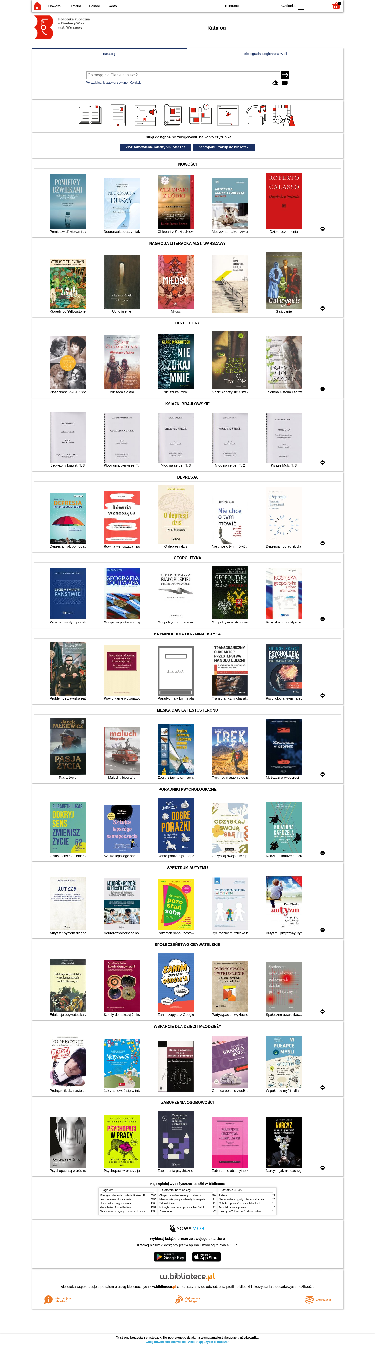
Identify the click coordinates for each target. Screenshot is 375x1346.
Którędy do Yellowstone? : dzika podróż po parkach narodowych (253, 1211)
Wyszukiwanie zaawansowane (107, 82)
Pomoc (94, 6)
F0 (300, 5)
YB (263, 5)
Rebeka (223, 1195)
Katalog (109, 54)
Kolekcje (135, 82)
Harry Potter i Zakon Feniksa (115, 1207)
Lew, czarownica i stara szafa (115, 1199)
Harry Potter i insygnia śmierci (116, 1203)
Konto (112, 6)
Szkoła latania (167, 1203)
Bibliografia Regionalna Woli (265, 54)
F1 (309, 5)
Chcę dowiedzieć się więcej (166, 1342)
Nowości (54, 6)
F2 (320, 5)
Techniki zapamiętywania (232, 1207)
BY (273, 5)
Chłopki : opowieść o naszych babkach (180, 1195)
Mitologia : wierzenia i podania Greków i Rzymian (126, 1195)
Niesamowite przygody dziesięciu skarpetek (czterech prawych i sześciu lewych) (143, 1211)
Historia (75, 6)
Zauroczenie (166, 1211)
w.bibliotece (164, 1287)
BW (254, 5)
